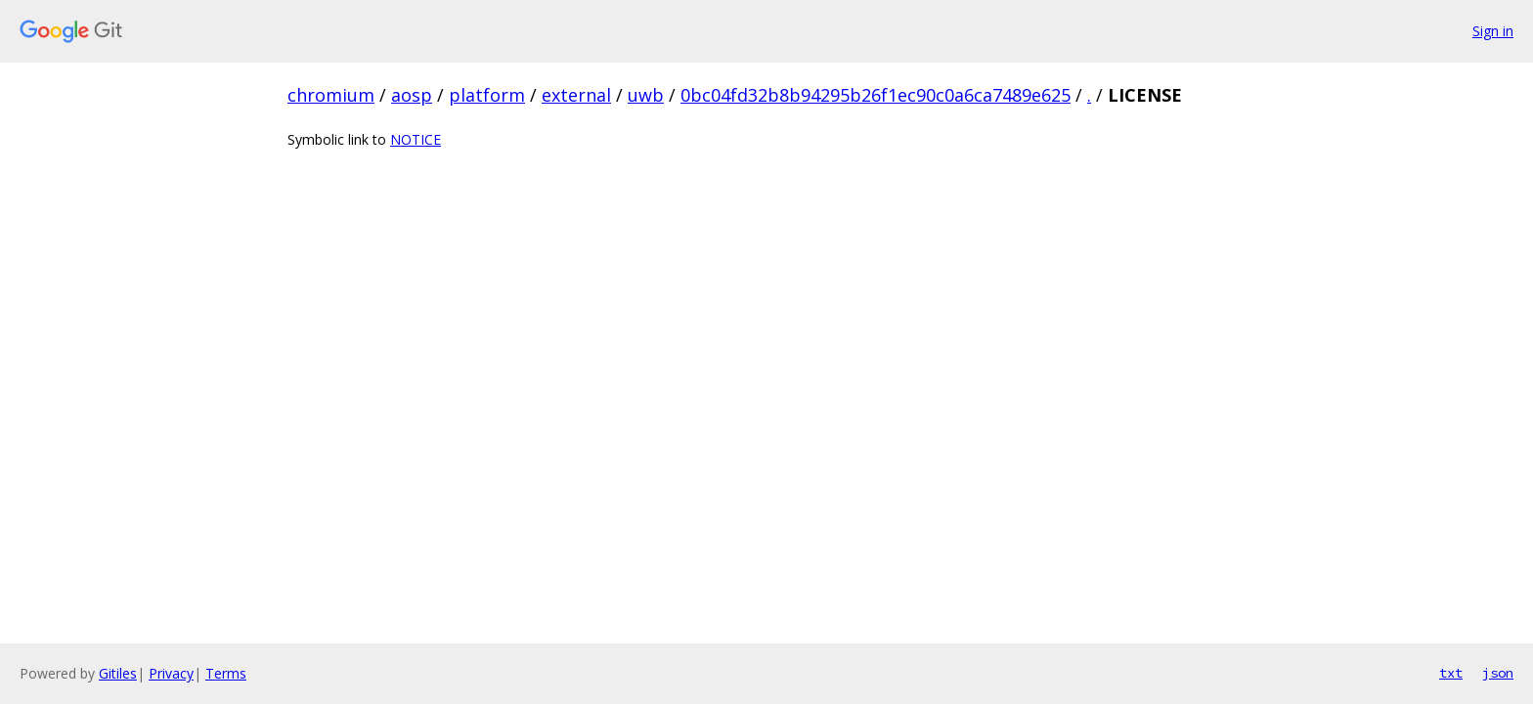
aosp (411, 95)
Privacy (171, 673)
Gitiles (118, 673)
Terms (225, 673)
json (1497, 673)
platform (487, 95)
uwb (646, 95)
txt (1451, 673)
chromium (330, 95)
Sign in (1492, 31)
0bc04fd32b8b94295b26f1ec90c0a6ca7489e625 (875, 95)
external (576, 95)
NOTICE (415, 139)
